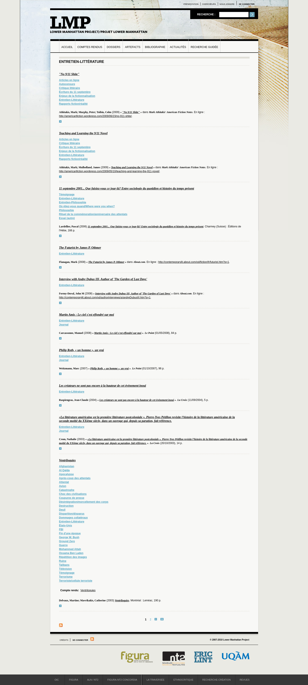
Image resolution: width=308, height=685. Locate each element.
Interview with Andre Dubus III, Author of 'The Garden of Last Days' (103, 279)
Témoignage (67, 194)
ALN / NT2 (92, 679)
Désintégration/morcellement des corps (83, 501)
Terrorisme (66, 576)
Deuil (62, 509)
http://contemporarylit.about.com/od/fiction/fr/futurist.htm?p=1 (193, 262)
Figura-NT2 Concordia (122, 679)
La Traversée (156, 679)
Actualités (178, 47)
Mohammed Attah (70, 549)
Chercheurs (209, 4)
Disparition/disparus (71, 513)
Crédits (64, 640)
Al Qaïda (64, 470)
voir (60, 121)
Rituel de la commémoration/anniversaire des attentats (93, 214)
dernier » (162, 619)
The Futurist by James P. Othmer (80, 247)
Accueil (67, 47)
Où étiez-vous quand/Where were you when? (87, 206)
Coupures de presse (71, 497)
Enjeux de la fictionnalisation (77, 95)
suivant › (156, 619)
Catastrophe (66, 490)
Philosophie (66, 210)
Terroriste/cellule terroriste (75, 580)
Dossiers (113, 47)
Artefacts (132, 47)
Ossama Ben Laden (71, 553)
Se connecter (247, 4)
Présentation (191, 4)
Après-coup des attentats (75, 478)
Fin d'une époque (70, 533)
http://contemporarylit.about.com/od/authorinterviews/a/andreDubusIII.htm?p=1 (105, 297)
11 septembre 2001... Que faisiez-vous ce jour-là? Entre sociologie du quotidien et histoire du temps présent (126, 188)
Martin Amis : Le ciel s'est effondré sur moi (86, 314)
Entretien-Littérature (71, 99)
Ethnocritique (183, 679)
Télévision (65, 568)
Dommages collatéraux (73, 517)
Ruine (62, 561)
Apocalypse (66, 474)
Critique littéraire (69, 88)
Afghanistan (66, 466)
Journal (64, 324)
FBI (61, 529)
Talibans (64, 564)
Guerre (63, 545)
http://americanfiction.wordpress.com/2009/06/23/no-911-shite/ (95, 116)
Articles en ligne (69, 80)
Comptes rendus (89, 47)
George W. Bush (69, 537)
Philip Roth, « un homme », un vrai (81, 350)
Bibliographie (155, 47)
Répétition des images (73, 557)
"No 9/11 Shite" (69, 74)
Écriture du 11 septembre (75, 92)
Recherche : (206, 14)
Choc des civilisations (73, 494)
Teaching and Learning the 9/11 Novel (83, 133)
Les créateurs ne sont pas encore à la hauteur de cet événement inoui (102, 385)
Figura (73, 679)
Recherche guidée (204, 47)
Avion (62, 486)
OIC (57, 679)
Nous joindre (227, 4)
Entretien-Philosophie (72, 202)
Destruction (66, 505)
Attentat (64, 482)
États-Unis (65, 525)
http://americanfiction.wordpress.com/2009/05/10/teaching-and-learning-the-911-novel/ (109, 171)
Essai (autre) (67, 218)
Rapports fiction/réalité (73, 103)
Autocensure (67, 84)
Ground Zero (67, 541)
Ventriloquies (67, 460)
